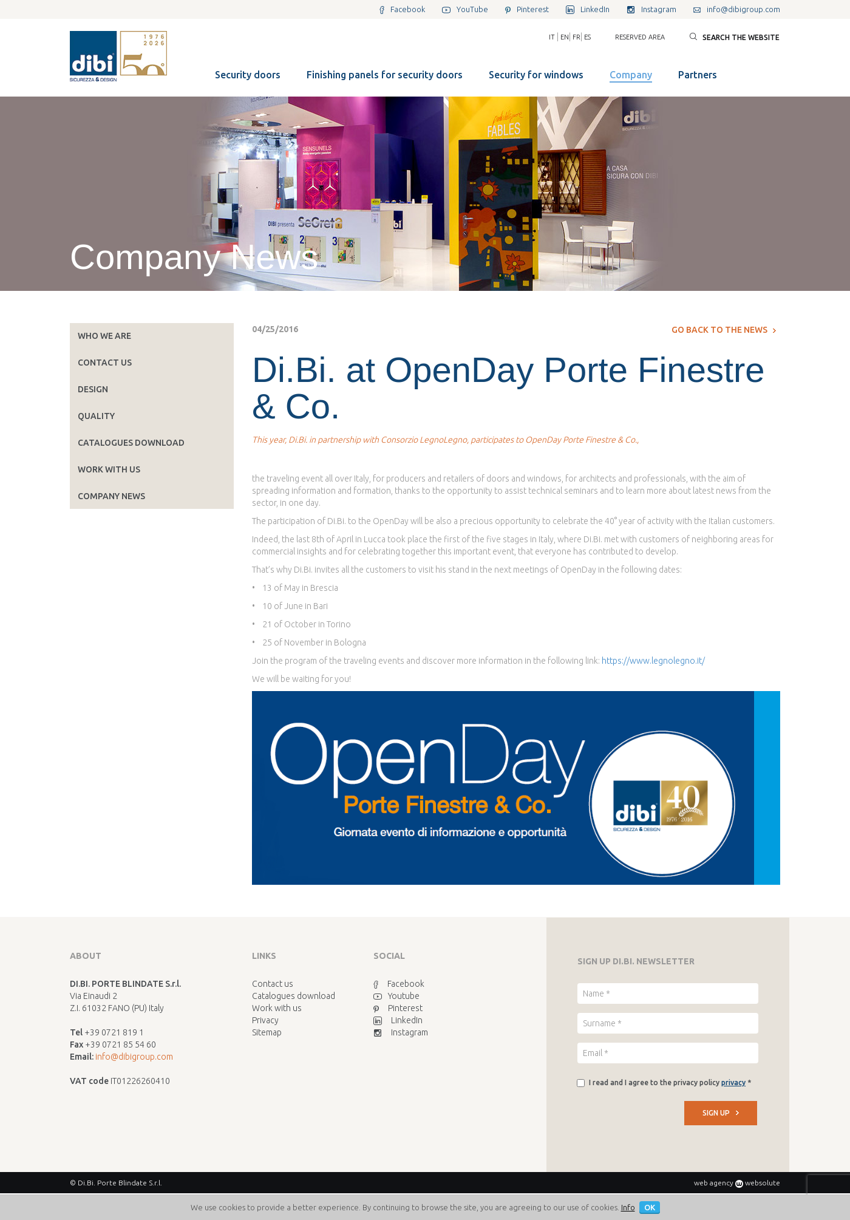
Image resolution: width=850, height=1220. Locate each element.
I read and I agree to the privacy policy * (670, 1082)
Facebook (398, 984)
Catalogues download (131, 443)
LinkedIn (398, 1020)
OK (649, 1207)
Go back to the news (724, 330)
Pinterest (398, 1008)
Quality (96, 416)
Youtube (396, 996)
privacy (733, 1082)
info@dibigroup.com (134, 1057)
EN (564, 37)
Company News (111, 496)
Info (628, 1207)
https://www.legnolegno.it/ (653, 661)
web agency (713, 1183)
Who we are (104, 336)
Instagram (400, 1032)
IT (552, 37)
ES (587, 37)
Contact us (105, 362)
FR (576, 37)
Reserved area (640, 37)
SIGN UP (720, 1113)
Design (93, 389)
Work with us (109, 469)
